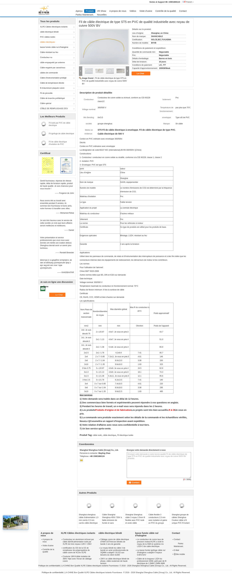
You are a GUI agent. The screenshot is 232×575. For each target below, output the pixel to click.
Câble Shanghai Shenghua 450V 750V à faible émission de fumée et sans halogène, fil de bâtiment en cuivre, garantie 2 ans (112, 523)
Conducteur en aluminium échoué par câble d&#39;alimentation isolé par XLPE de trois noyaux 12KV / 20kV (78, 541)
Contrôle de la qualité (165, 11)
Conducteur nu (46, 57)
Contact (183, 11)
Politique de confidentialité (49, 566)
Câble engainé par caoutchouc (52, 68)
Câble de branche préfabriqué (52, 98)
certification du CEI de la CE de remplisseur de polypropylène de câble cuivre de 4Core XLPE (76, 550)
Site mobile (179, 554)
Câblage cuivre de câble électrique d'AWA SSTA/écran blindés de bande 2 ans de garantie (114, 541)
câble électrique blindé (49, 32)
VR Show (101, 11)
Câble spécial (45, 103)
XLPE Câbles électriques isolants (54, 27)
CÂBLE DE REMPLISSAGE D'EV (54, 108)
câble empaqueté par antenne (52, 62)
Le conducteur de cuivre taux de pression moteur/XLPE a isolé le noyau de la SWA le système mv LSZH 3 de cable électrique (150, 542)
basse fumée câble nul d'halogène (54, 47)
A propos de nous (117, 11)
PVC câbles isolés (47, 37)
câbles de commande (49, 73)
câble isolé (97, 435)
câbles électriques (47, 42)
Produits (90, 11)
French (190, 2)
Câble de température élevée (52, 83)
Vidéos (133, 11)
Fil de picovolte (46, 93)
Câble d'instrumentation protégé (53, 78)
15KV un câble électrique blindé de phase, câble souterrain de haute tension (114, 561)
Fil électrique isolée (125, 435)
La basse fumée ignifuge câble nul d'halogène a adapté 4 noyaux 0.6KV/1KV (151, 552)
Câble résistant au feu (49, 52)
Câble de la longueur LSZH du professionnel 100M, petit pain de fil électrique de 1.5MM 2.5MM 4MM (151, 561)
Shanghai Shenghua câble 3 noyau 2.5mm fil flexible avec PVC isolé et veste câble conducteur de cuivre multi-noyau (135, 522)
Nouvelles (102, 14)
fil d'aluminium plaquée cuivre (52, 88)
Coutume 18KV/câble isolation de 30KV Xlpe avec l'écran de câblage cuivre (77, 558)
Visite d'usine (145, 11)
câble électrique (109, 435)
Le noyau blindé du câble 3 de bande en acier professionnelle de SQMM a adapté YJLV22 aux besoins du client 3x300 (114, 551)
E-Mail (176, 550)
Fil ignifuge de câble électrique (61, 133)
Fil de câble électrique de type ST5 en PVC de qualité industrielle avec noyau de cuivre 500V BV (104, 81)
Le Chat (142, 73)
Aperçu (79, 11)
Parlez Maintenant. (85, 15)
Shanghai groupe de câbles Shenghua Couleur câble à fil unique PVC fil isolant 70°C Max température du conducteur (181, 522)
